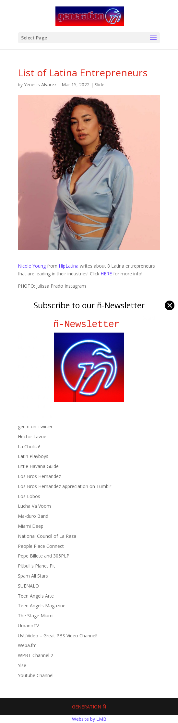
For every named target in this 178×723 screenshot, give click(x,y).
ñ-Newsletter (89, 324)
